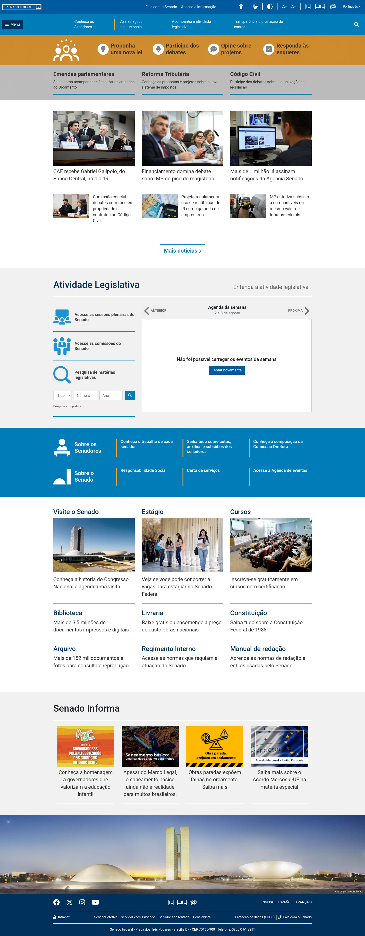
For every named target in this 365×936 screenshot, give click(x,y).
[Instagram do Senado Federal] (82, 902)
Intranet (61, 917)
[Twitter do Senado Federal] (69, 902)
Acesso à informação (198, 7)
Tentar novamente (227, 370)
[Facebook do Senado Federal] (58, 902)
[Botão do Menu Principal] (12, 24)
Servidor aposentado (174, 917)
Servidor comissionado (138, 917)
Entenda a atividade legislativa (272, 287)
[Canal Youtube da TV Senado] (93, 902)
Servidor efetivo (105, 917)
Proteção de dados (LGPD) (255, 917)
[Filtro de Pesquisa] (62, 395)
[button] (241, 6)
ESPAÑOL (285, 902)
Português (350, 6)
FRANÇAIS (304, 902)
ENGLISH (267, 902)
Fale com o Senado (161, 7)
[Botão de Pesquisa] (130, 395)
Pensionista (202, 917)
